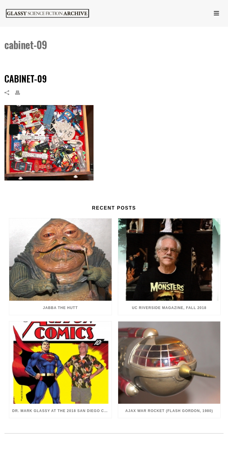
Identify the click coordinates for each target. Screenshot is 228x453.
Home (140, 59)
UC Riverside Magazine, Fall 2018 (169, 308)
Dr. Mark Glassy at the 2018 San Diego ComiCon (62, 411)
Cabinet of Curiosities (172, 59)
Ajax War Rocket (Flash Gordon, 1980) (169, 411)
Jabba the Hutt (60, 308)
